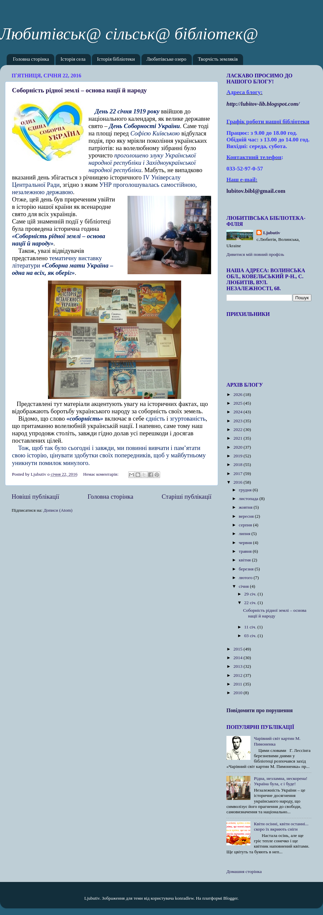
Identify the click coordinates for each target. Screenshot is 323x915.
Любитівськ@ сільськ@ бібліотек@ (129, 33)
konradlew (184, 898)
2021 (238, 438)
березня (247, 568)
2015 (238, 648)
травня (246, 551)
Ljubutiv (271, 232)
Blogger (230, 898)
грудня (246, 489)
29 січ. (250, 593)
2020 (238, 447)
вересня (247, 516)
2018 (238, 464)
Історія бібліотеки (116, 59)
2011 (238, 684)
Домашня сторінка (244, 871)
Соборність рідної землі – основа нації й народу (79, 90)
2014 (238, 657)
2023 (238, 420)
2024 (238, 411)
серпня (246, 524)
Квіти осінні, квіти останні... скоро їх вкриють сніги (281, 826)
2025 (238, 403)
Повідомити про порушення (259, 710)
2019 (238, 455)
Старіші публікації (186, 496)
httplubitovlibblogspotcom (263, 104)
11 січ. (250, 626)
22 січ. (250, 602)
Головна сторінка (31, 59)
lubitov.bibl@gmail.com (255, 191)
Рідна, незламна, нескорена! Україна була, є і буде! (280, 781)
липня (245, 533)
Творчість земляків (218, 59)
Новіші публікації (35, 496)
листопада (249, 498)
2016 (238, 482)
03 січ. (250, 635)
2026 (238, 394)
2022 (238, 429)
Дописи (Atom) (58, 510)
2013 (238, 666)
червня (246, 542)
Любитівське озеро (166, 59)
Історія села (73, 59)
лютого (246, 577)
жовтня (246, 507)
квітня (245, 559)
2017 (238, 473)
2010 (238, 692)
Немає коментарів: (101, 474)
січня (244, 586)
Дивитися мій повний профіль (255, 254)
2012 (238, 675)
